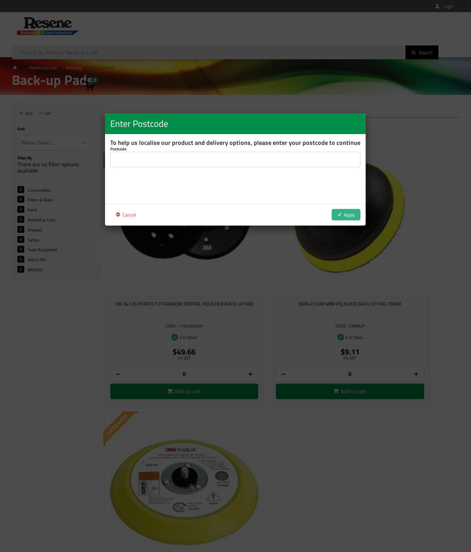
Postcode (118, 149)
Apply (349, 214)
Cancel (129, 214)
